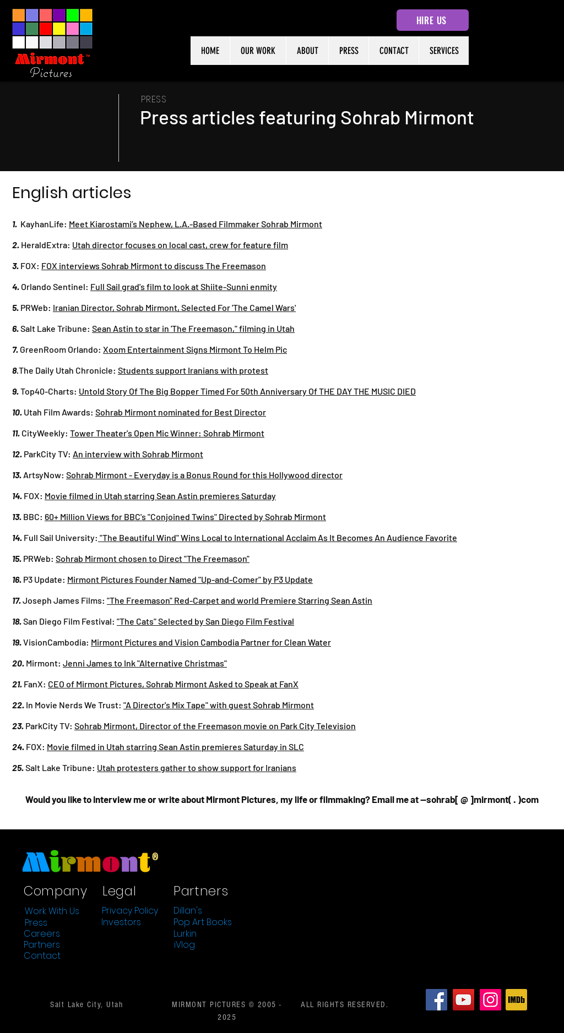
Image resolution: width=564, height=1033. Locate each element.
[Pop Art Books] (203, 921)
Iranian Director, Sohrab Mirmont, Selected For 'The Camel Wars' (174, 307)
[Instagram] (490, 999)
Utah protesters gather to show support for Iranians (196, 767)
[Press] (36, 922)
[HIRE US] (433, 20)
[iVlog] (184, 944)
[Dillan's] (188, 910)
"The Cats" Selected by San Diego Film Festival (205, 621)
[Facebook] (436, 999)
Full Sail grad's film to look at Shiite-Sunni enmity (183, 286)
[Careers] (42, 933)
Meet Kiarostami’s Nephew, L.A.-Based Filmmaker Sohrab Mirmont (195, 223)
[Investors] (121, 921)
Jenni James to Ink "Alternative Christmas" (145, 663)
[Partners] (42, 944)
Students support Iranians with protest (193, 370)
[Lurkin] (185, 933)
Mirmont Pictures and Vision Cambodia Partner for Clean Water (211, 642)
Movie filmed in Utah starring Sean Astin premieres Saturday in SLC (175, 746)
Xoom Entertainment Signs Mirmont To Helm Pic (195, 349)
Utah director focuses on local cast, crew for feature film (180, 244)
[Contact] (42, 955)
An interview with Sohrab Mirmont (138, 454)
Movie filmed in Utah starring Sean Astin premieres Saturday (160, 495)
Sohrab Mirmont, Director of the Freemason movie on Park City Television (215, 725)
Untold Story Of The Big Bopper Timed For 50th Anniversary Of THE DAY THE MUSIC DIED (247, 391)
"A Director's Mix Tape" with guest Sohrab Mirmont (218, 704)
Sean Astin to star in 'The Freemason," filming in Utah (193, 328)
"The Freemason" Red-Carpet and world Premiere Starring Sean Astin (239, 600)
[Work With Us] (51, 910)
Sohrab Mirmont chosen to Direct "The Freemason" (153, 558)
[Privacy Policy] (130, 910)
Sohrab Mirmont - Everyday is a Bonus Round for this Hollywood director (204, 474)
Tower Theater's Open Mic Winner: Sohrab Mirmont (167, 433)
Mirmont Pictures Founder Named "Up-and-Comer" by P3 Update (190, 579)
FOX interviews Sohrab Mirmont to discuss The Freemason (153, 265)
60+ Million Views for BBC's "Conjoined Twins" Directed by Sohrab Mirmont (185, 516)
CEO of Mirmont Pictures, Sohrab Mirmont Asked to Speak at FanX (173, 684)
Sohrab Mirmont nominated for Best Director (180, 412)
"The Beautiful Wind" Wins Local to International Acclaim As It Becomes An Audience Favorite (277, 537)
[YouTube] (463, 999)
